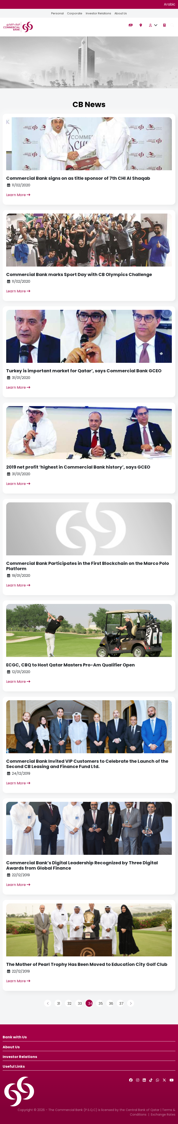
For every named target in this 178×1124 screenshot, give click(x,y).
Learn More (18, 194)
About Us (120, 13)
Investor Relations (98, 13)
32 (69, 1003)
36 (111, 1003)
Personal (57, 13)
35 (101, 1003)
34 (90, 1003)
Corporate (74, 13)
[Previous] (47, 1003)
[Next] (130, 1003)
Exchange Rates (163, 1114)
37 (121, 1003)
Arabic (169, 4)
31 (58, 1003)
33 (80, 1003)
